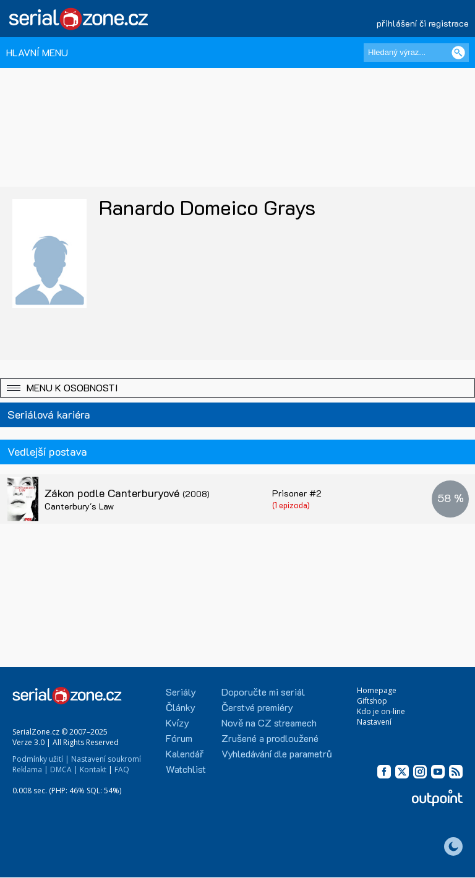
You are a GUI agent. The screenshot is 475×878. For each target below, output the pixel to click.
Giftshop (372, 701)
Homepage (376, 690)
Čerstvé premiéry (257, 707)
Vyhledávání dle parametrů (276, 753)
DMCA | (64, 769)
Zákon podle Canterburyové (127, 492)
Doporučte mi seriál (263, 691)
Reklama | (30, 769)
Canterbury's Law (79, 506)
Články (180, 707)
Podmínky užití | (40, 759)
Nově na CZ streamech (269, 722)
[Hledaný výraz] (416, 52)
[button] (237, 388)
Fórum (179, 737)
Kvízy (177, 722)
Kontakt (93, 769)
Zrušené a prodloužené (270, 737)
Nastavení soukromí (106, 759)
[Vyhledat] (458, 52)
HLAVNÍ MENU (37, 52)
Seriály (181, 691)
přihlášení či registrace (423, 23)
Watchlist (186, 768)
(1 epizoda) (291, 505)
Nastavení (374, 722)
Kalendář (184, 753)
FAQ (121, 769)
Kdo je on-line (381, 711)
